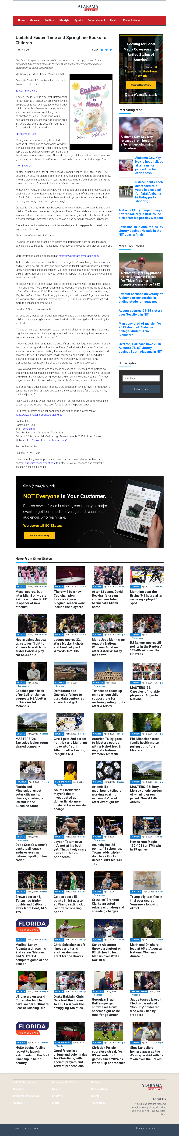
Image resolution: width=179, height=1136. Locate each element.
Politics (49, 20)
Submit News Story (141, 85)
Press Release (131, 20)
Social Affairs (99, 1089)
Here (33, 133)
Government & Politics (65, 1082)
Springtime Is (23, 133)
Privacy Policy (31, 1128)
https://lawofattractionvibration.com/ (46, 440)
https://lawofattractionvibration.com (79, 255)
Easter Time (22, 90)
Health (114, 20)
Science (96, 1082)
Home (23, 20)
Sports (78, 20)
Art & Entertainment (25, 1082)
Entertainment (96, 20)
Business (18, 1089)
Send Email (29, 428)
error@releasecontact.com (40, 463)
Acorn (28, 165)
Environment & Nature (26, 1095)
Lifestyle (64, 20)
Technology (98, 1102)
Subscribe (141, 389)
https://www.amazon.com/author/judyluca (39, 414)
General (34, 20)
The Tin (20, 165)
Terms (16, 1128)
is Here (33, 90)
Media (55, 1102)
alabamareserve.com (145, 1128)
